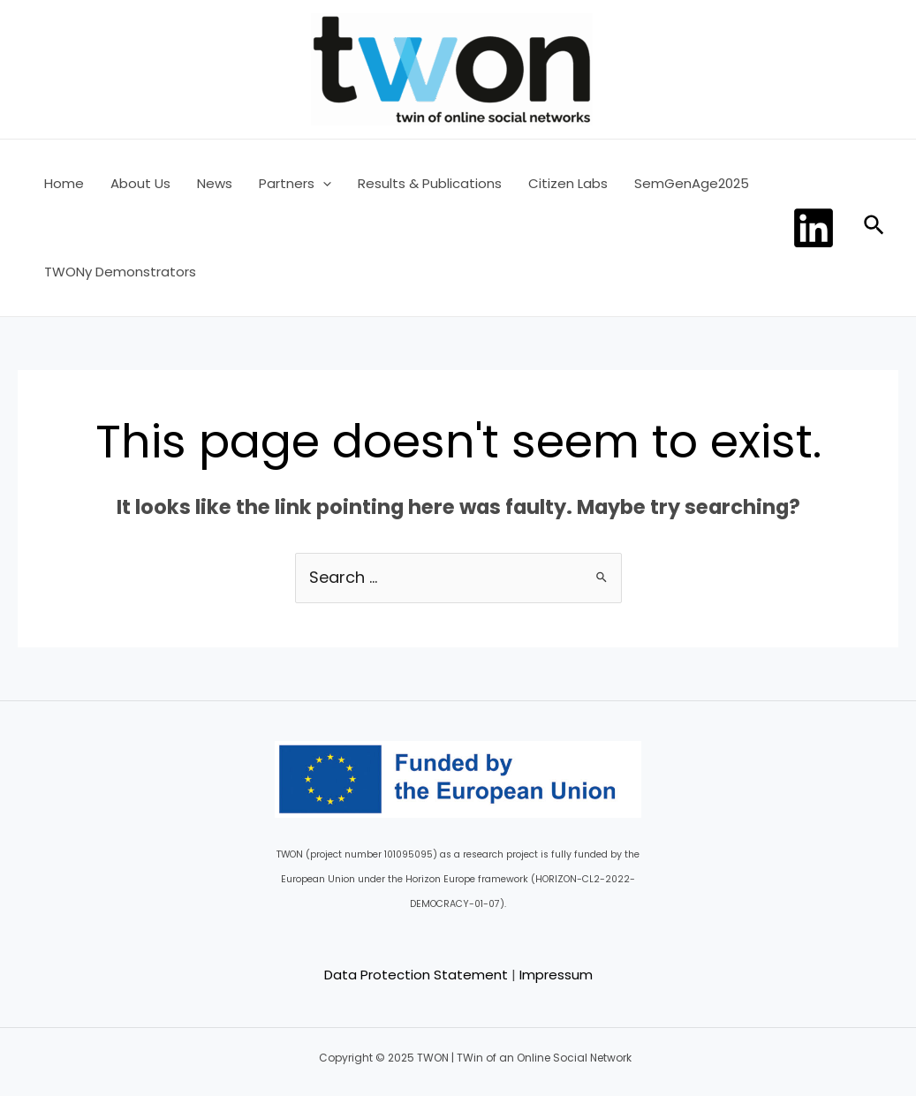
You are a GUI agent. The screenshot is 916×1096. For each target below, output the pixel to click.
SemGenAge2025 (691, 183)
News (214, 183)
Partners (295, 184)
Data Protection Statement (416, 974)
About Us (140, 183)
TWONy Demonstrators (120, 271)
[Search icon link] (875, 228)
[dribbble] (816, 228)
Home (64, 183)
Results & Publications (430, 183)
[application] (322, 184)
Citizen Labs (568, 183)
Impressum (556, 974)
